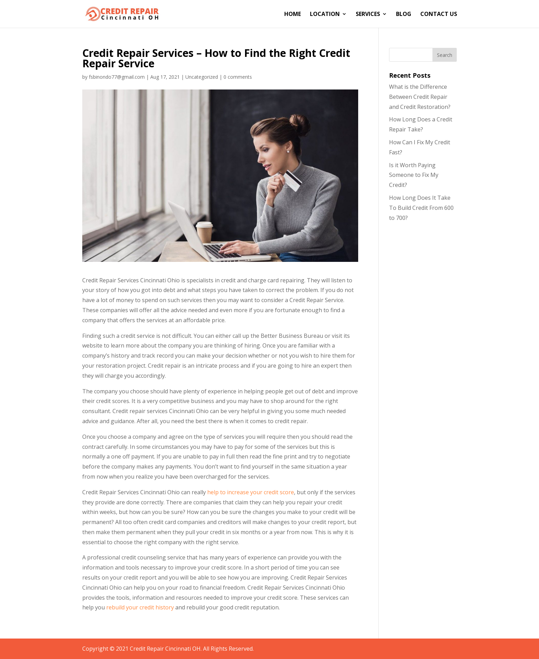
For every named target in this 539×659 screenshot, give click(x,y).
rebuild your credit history (140, 607)
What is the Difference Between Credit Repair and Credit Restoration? (419, 97)
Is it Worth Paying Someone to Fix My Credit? (413, 175)
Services (368, 14)
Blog (403, 14)
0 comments (238, 77)
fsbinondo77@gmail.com (117, 77)
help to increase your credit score (250, 492)
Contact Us (438, 14)
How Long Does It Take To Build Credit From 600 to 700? (421, 208)
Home (292, 14)
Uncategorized (201, 77)
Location (325, 14)
